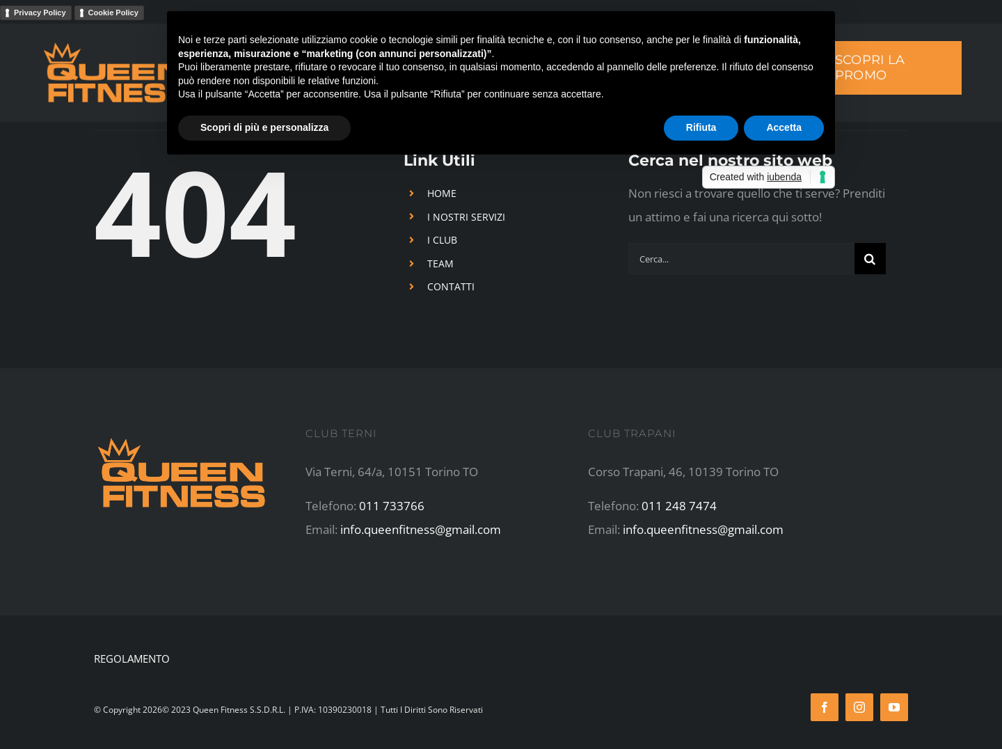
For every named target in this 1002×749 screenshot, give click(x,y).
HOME (441, 193)
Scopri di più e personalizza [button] (264, 127)
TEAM (440, 263)
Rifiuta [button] (701, 127)
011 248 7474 (679, 506)
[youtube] (894, 707)
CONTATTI (451, 286)
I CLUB (442, 239)
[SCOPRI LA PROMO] (884, 68)
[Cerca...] (741, 258)
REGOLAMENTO (132, 658)
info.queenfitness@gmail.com (420, 529)
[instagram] (859, 707)
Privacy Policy (40, 12)
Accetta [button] (784, 127)
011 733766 (391, 506)
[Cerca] (870, 258)
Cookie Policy (113, 12)
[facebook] (824, 707)
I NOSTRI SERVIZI (466, 216)
